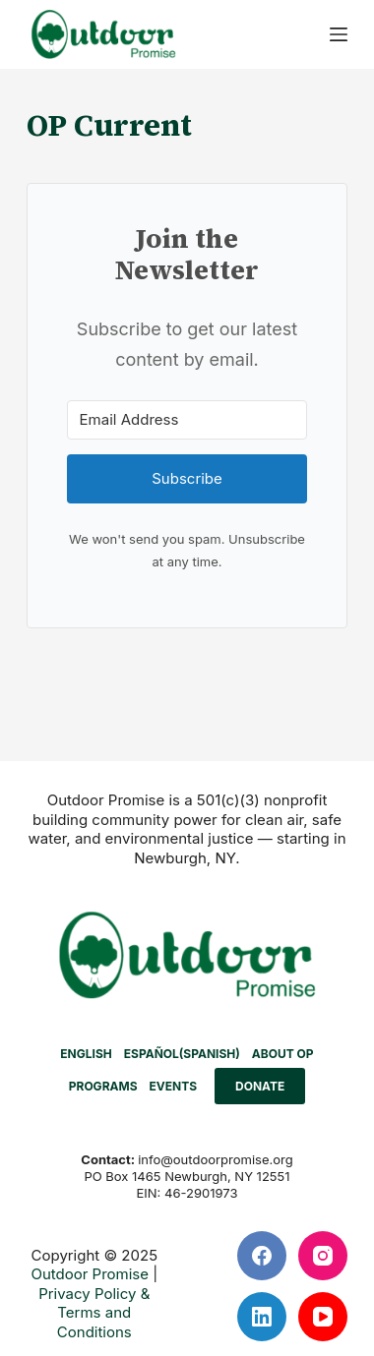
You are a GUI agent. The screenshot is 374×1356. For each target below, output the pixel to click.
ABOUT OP (283, 1053)
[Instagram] (322, 1255)
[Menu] (338, 34)
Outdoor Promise (90, 1274)
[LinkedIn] (261, 1316)
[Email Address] (187, 420)
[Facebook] (261, 1255)
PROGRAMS (103, 1086)
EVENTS (174, 1086)
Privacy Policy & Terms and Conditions (94, 1312)
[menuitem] (85, 1054)
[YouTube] (322, 1316)
